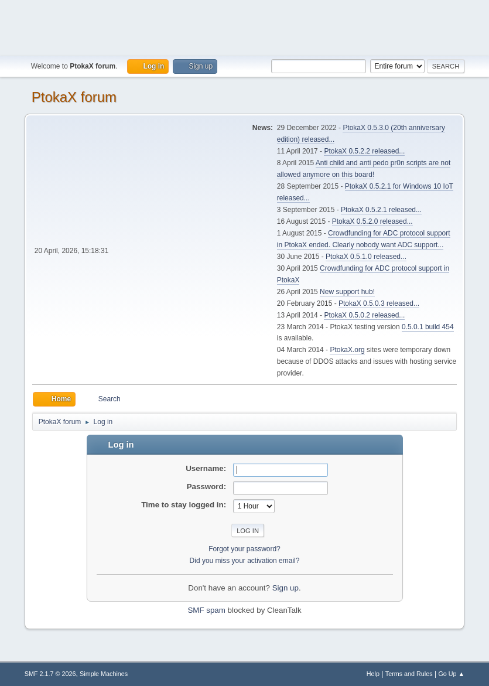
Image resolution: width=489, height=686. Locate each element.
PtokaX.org (347, 350)
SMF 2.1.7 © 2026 (50, 673)
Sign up (285, 587)
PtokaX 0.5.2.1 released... (381, 210)
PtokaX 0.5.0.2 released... (364, 315)
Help (373, 673)
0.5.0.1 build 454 (428, 327)
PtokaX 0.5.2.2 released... (364, 151)
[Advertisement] (245, 26)
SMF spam (206, 610)
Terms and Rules (409, 673)
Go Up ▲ (451, 673)
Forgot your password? (244, 549)
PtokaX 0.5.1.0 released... (366, 256)
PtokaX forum (74, 97)
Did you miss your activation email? (245, 561)
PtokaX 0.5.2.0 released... (372, 221)
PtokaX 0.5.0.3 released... (378, 303)
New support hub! (347, 292)
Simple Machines (104, 673)
